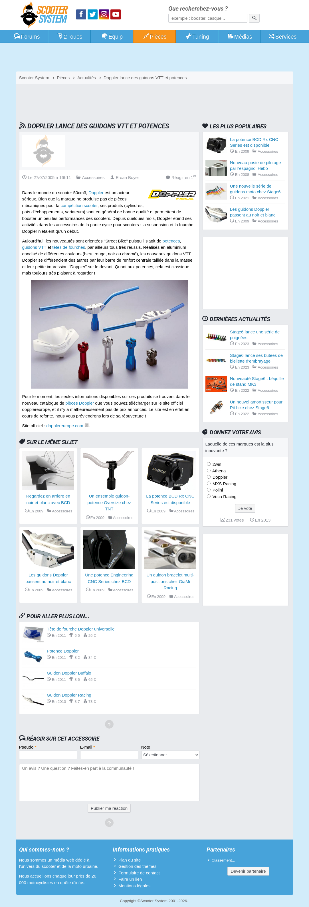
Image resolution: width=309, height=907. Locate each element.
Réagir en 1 (181, 177)
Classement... (223, 860)
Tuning (197, 36)
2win (216, 464)
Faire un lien (130, 879)
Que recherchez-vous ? (198, 8)
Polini (217, 490)
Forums (27, 36)
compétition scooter (79, 205)
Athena (218, 470)
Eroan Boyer (124, 177)
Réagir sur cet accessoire (63, 738)
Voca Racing (224, 496)
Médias (239, 36)
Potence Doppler (63, 651)
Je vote (245, 508)
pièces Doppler (79, 403)
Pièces (154, 36)
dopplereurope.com (64, 425)
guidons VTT (34, 247)
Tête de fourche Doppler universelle (81, 628)
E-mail (87, 747)
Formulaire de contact (139, 872)
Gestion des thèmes (137, 866)
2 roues (69, 36)
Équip (112, 36)
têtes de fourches (68, 247)
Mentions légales (134, 885)
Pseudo (28, 747)
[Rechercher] (254, 18)
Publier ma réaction (109, 808)
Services (282, 36)
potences (171, 240)
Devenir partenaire (248, 871)
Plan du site (129, 860)
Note (145, 747)
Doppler (96, 192)
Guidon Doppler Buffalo (69, 673)
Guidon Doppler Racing (69, 695)
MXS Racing (224, 483)
